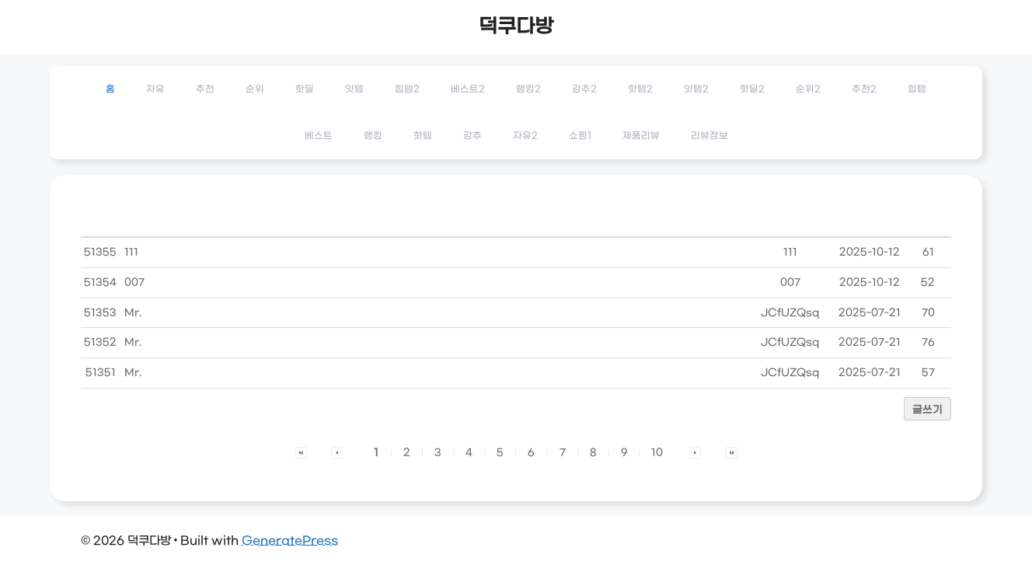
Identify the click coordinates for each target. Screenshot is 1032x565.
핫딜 (304, 89)
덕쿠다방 (516, 27)
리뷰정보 (709, 136)
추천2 (864, 89)
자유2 (525, 136)
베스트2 (468, 89)
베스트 (319, 136)
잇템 (354, 89)
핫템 (422, 136)
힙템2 (407, 89)
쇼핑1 (580, 136)
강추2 (584, 89)
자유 (155, 89)
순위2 (808, 89)
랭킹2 (528, 89)
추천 (205, 89)
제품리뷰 (641, 136)
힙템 (917, 89)
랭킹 (373, 136)
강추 (472, 136)
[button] (301, 453)
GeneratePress (290, 541)
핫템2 (640, 89)
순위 (255, 89)
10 (657, 453)
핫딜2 (752, 89)
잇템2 (696, 89)
